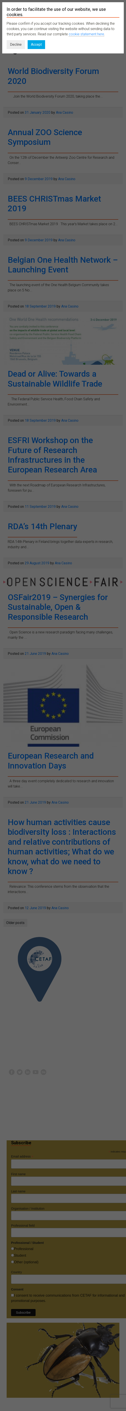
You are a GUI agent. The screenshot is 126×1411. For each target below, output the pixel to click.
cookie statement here (86, 34)
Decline (16, 44)
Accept (36, 44)
